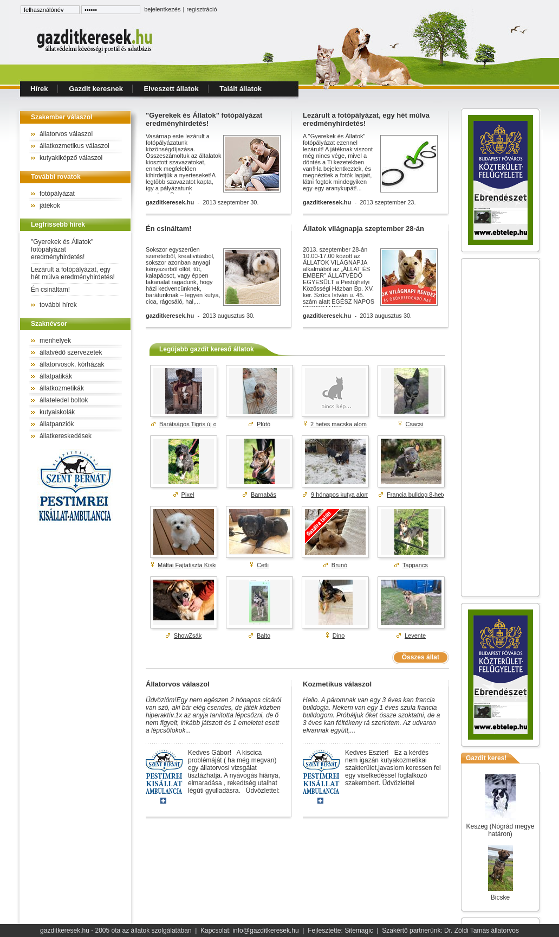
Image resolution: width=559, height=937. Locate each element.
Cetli (263, 565)
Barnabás (263, 494)
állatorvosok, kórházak (72, 364)
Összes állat (420, 657)
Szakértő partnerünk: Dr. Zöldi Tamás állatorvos (450, 930)
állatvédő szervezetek (71, 352)
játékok (50, 205)
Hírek (39, 89)
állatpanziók (57, 424)
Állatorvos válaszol (178, 684)
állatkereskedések (66, 436)
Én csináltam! (50, 289)
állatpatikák (56, 376)
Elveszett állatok (171, 89)
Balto (263, 635)
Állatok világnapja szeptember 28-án (363, 228)
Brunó (339, 565)
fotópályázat (57, 193)
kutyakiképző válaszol (71, 158)
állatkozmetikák (62, 388)
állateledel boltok (64, 400)
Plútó (263, 424)
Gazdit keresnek (96, 89)
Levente (415, 635)
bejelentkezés (162, 9)
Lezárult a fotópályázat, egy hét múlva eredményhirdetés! (73, 273)
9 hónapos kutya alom (340, 494)
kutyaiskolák (57, 412)
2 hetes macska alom (338, 424)
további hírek (58, 305)
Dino (339, 635)
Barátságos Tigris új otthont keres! (204, 424)
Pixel (187, 494)
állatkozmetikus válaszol (74, 146)
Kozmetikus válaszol (337, 684)
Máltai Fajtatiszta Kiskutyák (194, 565)
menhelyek (55, 340)
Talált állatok (240, 89)
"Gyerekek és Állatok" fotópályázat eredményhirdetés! (62, 249)
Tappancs (415, 565)
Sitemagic (358, 930)
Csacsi (415, 424)
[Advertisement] (500, 427)
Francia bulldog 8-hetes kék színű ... (435, 494)
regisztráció (201, 9)
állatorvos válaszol (66, 134)
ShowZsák (188, 635)
